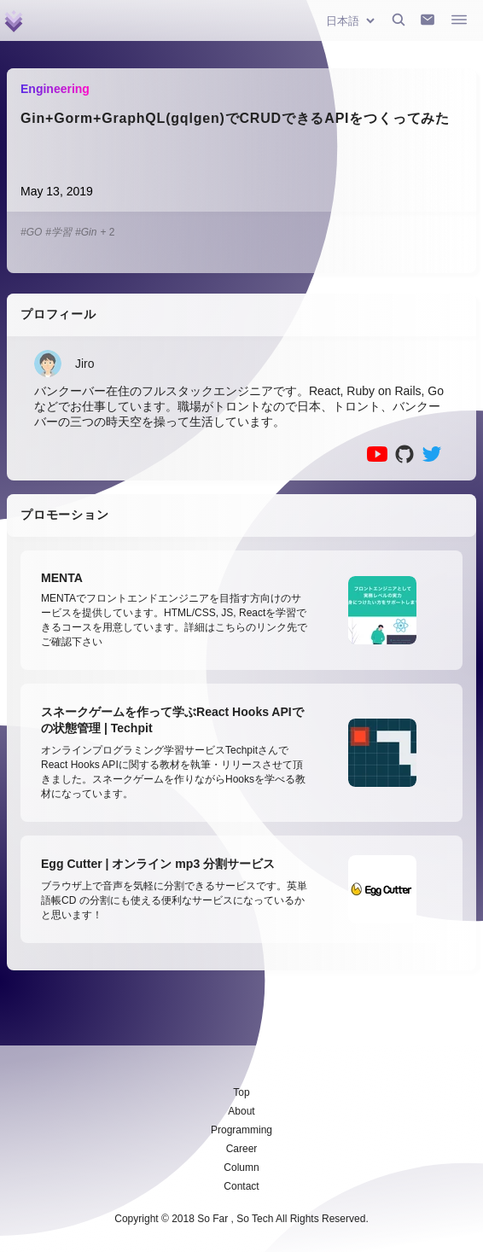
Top (241, 1092)
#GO (31, 232)
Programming (241, 1130)
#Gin (85, 232)
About (241, 1111)
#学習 (58, 232)
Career (242, 1149)
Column (241, 1167)
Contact (241, 1186)
